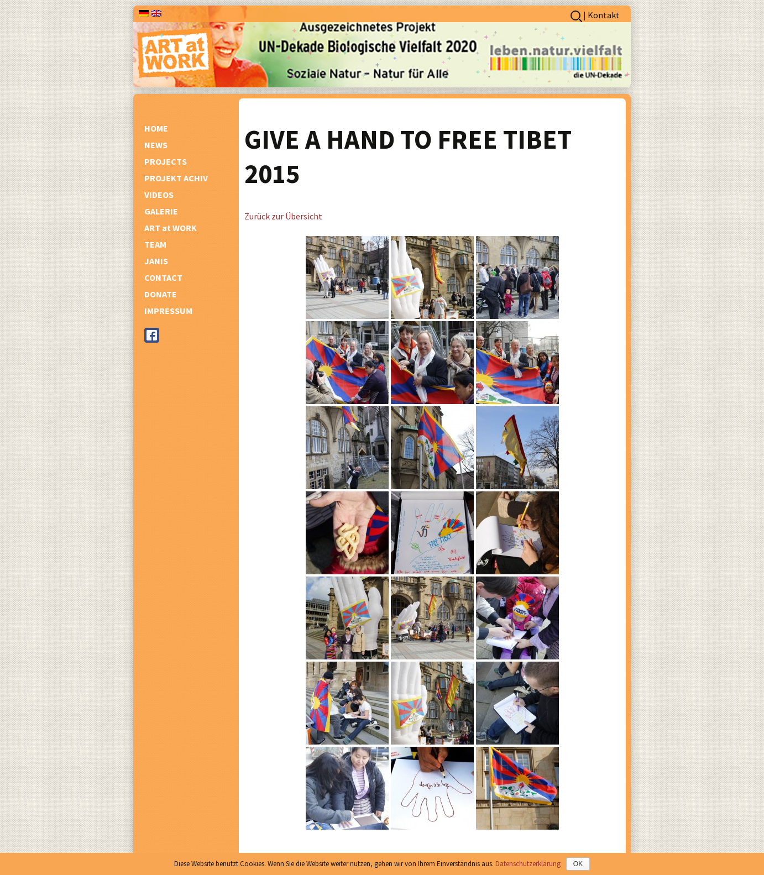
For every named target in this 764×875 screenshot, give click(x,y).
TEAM (155, 244)
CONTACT (163, 277)
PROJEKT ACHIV (176, 178)
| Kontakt (601, 14)
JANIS (156, 260)
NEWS (156, 144)
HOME (156, 128)
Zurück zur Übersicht (283, 216)
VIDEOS (159, 194)
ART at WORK (170, 227)
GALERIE (161, 211)
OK (578, 864)
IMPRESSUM (168, 310)
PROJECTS (165, 161)
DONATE (160, 294)
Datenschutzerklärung (528, 863)
